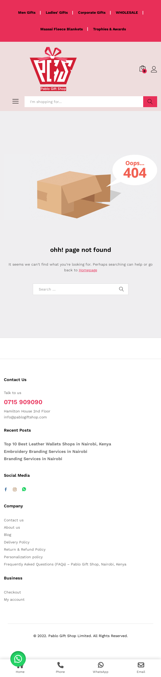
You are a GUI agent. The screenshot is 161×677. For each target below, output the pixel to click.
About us (12, 527)
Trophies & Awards (109, 29)
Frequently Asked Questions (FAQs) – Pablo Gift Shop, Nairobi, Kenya (65, 564)
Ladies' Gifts (57, 12)
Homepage (88, 270)
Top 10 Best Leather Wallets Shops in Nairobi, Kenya (57, 443)
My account (14, 599)
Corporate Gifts (91, 12)
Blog (7, 535)
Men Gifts (26, 12)
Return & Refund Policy (24, 549)
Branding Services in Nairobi (33, 458)
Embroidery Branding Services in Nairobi (45, 451)
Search (150, 101)
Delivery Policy (16, 542)
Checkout (12, 592)
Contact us (14, 520)
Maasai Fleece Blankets (61, 29)
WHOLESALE (127, 12)
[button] (18, 659)
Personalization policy (23, 557)
